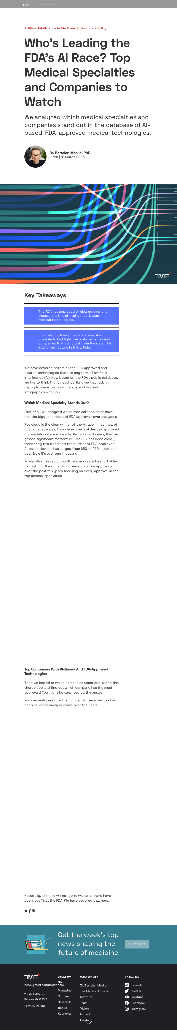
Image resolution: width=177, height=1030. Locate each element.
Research (64, 1002)
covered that (90, 900)
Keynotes (64, 1013)
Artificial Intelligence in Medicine (49, 28)
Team (83, 1003)
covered (46, 368)
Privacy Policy (34, 1006)
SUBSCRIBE (137, 944)
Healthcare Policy (92, 28)
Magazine (64, 990)
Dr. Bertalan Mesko (93, 985)
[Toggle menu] (154, 4)
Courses (63, 996)
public (96, 377)
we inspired (93, 382)
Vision (84, 1008)
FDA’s (86, 377)
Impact (85, 1014)
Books (62, 1008)
